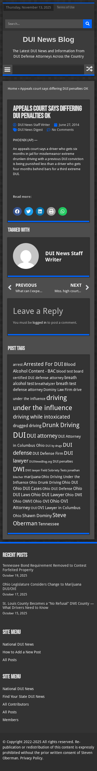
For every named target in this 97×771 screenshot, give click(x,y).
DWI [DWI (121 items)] (19, 469)
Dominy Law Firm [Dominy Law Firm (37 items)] (57, 390)
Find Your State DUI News (23, 696)
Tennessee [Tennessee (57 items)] (48, 523)
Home (12, 88)
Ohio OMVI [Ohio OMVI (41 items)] (22, 501)
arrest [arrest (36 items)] (18, 364)
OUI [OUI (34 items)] (34, 508)
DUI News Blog (48, 39)
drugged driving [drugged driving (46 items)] (27, 426)
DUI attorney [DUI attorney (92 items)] (42, 436)
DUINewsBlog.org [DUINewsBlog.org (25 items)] (40, 461)
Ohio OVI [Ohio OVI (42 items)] (41, 501)
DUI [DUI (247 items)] (19, 435)
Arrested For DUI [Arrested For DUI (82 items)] (43, 364)
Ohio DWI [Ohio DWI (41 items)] (73, 495)
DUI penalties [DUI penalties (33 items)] (63, 461)
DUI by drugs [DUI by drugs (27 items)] (54, 446)
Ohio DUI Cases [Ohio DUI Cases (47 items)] (27, 488)
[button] (7, 69)
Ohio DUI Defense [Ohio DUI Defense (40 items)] (57, 489)
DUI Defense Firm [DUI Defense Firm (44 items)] (48, 453)
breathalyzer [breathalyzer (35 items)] (45, 384)
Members (10, 720)
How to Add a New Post (22, 652)
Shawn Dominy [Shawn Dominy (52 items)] (37, 515)
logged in (40, 322)
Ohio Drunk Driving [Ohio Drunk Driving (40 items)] (45, 482)
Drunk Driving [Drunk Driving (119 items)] (60, 425)
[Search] (87, 23)
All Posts (10, 660)
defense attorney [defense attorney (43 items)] (28, 389)
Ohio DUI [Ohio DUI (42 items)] (70, 482)
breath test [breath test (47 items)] (66, 383)
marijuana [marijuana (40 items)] (32, 477)
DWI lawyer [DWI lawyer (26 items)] (32, 470)
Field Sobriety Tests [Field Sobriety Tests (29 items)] (54, 470)
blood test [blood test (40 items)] (64, 371)
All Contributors (16, 704)
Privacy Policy (31, 758)
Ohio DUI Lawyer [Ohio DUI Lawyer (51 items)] (47, 494)
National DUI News (18, 644)
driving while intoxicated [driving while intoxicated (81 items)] (41, 417)
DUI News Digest (30, 130)
